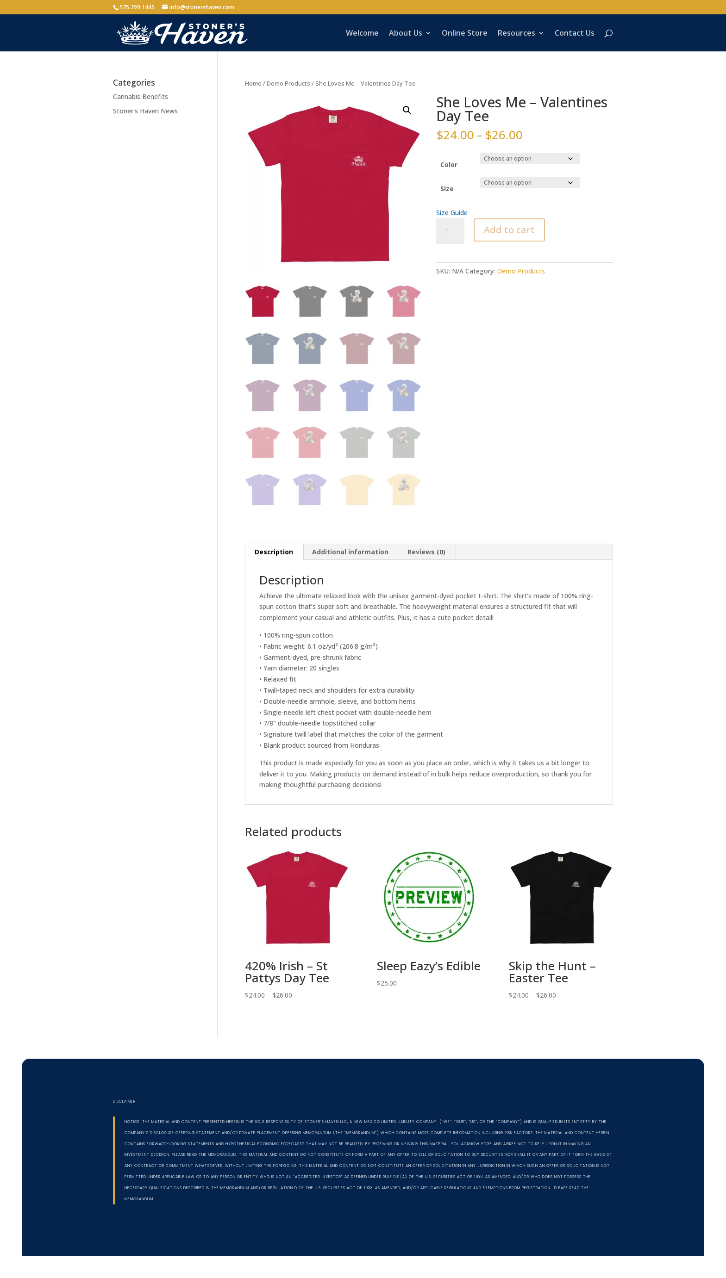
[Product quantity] (450, 231)
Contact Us (575, 34)
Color (448, 164)
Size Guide (452, 212)
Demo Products (288, 83)
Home (253, 83)
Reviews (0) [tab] (426, 551)
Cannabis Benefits (140, 96)
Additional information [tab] (350, 551)
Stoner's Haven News (145, 110)
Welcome (362, 34)
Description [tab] (274, 551)
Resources (516, 34)
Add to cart (509, 229)
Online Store (465, 34)
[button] (407, 110)
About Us (405, 34)
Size (447, 188)
